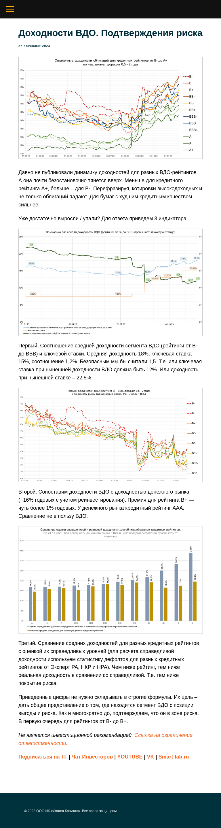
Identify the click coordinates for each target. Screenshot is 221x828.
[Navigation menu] (10, 9)
